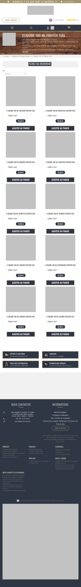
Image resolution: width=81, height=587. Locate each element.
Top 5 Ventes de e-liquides (60, 418)
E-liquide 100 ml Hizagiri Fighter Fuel (21, 110)
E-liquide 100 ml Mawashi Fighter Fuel (60, 162)
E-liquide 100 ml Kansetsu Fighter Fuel (60, 110)
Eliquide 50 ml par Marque (21, 56)
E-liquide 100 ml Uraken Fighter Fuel (21, 316)
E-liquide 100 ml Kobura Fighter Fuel (21, 162)
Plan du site (60, 424)
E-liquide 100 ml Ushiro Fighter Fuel (60, 316)
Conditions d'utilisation (60, 415)
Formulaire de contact (23, 421)
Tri (4, 71)
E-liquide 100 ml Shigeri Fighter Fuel (21, 265)
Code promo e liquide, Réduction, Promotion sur (60, 421)
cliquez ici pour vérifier (57, 500)
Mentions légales (60, 412)
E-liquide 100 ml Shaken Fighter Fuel (60, 213)
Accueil (6, 56)
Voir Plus (25, 52)
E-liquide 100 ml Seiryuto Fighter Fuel (20, 213)
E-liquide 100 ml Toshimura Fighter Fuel (60, 265)
